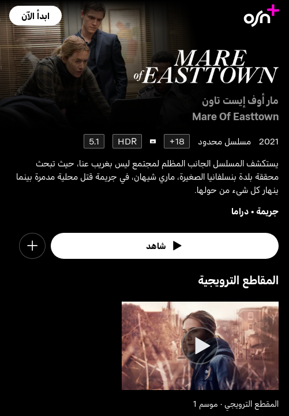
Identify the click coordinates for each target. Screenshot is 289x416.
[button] (35, 15)
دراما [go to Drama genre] (240, 211)
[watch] (164, 246)
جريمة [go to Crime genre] (267, 211)
